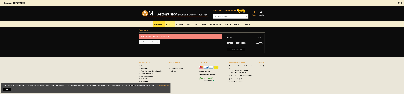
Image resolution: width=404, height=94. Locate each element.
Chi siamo (144, 79)
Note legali (144, 68)
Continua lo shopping (149, 42)
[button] (159, 24)
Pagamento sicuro (147, 73)
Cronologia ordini (176, 68)
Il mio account (175, 66)
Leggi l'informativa (162, 85)
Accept (7, 89)
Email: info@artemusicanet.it (241, 79)
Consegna (144, 66)
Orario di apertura (147, 76)
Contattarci (144, 81)
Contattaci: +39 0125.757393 (241, 76)
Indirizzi (173, 71)
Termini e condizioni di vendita (151, 71)
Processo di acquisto (236, 49)
